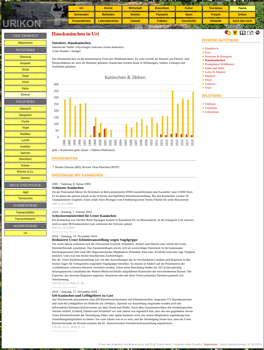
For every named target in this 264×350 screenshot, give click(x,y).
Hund (25, 82)
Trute (208, 87)
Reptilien (25, 134)
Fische (25, 121)
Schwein (210, 83)
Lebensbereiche (108, 20)
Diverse (25, 94)
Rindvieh (25, 63)
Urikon (242, 14)
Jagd (25, 192)
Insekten (25, 146)
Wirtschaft (135, 8)
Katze (25, 88)
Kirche (108, 8)
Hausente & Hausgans (218, 56)
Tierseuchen (25, 198)
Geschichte (189, 20)
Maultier (210, 75)
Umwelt (135, 20)
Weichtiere (25, 159)
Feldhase (210, 103)
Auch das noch (242, 20)
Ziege (25, 75)
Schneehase (212, 111)
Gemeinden (81, 14)
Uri (81, 8)
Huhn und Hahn (214, 68)
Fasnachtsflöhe (25, 212)
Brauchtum (162, 8)
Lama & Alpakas (215, 71)
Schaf (25, 69)
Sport (188, 14)
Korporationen (81, 20)
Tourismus (215, 8)
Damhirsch (211, 48)
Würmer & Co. (25, 171)
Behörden (108, 14)
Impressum (210, 344)
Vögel (25, 127)
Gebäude (216, 20)
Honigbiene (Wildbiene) (219, 64)
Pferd (208, 79)
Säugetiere (25, 115)
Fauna (242, 8)
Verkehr (135, 14)
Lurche (25, 140)
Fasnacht (162, 14)
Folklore (162, 20)
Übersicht (25, 56)
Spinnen (25, 153)
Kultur (189, 8)
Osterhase (211, 107)
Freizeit (215, 14)
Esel (207, 52)
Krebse (25, 165)
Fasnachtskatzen (25, 218)
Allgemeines (25, 42)
